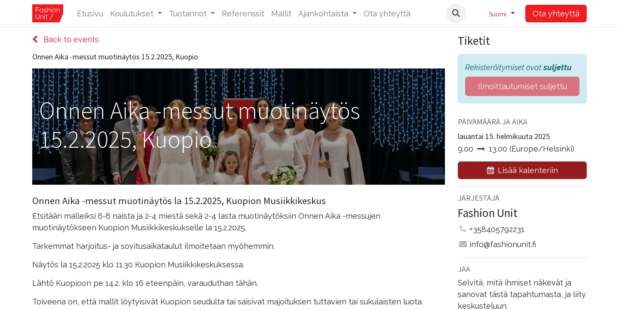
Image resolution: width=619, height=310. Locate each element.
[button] (456, 13)
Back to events (65, 39)
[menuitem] (90, 13)
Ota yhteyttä (556, 13)
